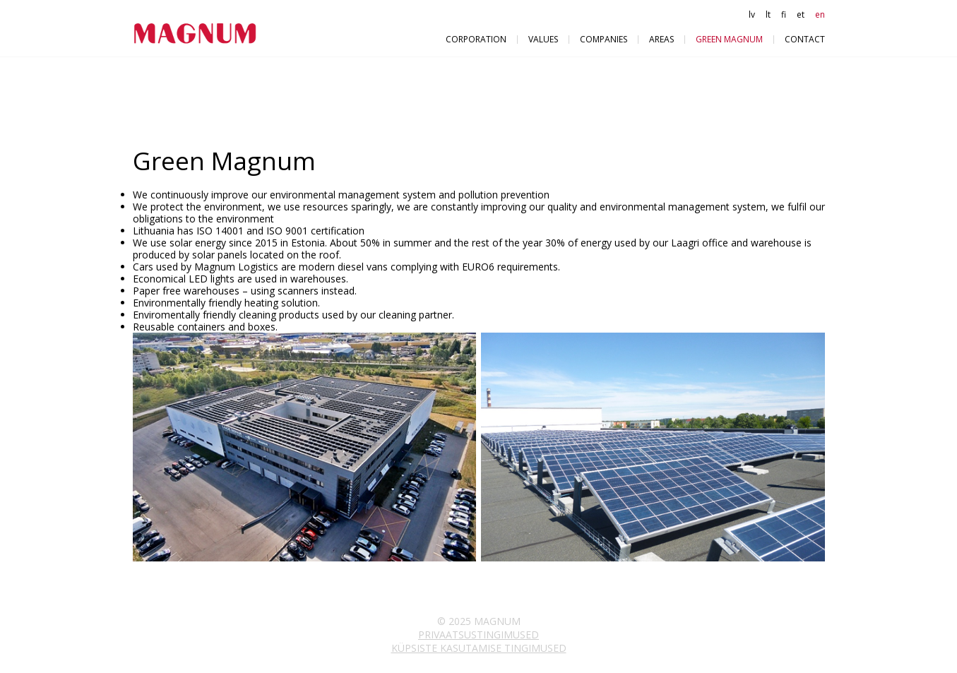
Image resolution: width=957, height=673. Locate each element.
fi (783, 14)
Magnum (200, 33)
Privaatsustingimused (478, 634)
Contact (805, 39)
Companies (603, 39)
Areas (661, 39)
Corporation (476, 39)
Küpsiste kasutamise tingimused (478, 648)
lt (768, 14)
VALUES (543, 39)
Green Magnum (729, 39)
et (800, 14)
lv (752, 14)
